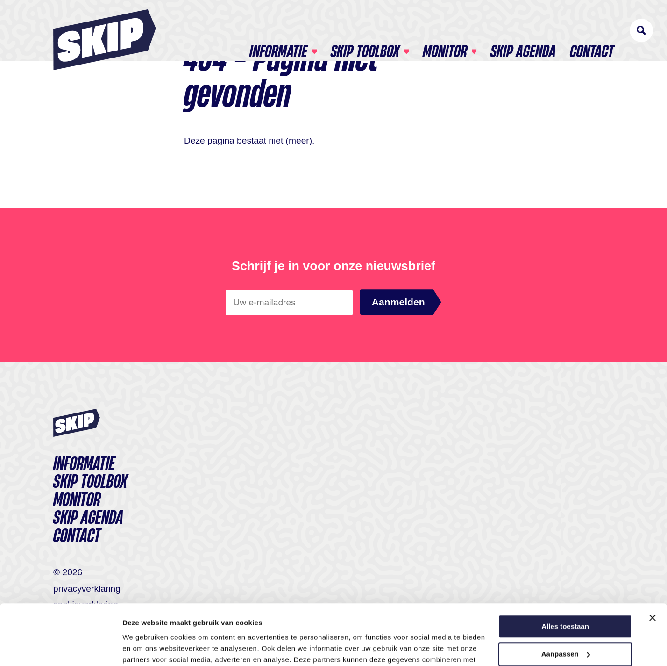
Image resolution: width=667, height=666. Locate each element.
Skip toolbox (365, 31)
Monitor (445, 31)
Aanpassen (565, 593)
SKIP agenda (523, 31)
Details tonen (144, 648)
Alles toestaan (565, 566)
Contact (592, 31)
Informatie (278, 31)
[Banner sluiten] (652, 557)
